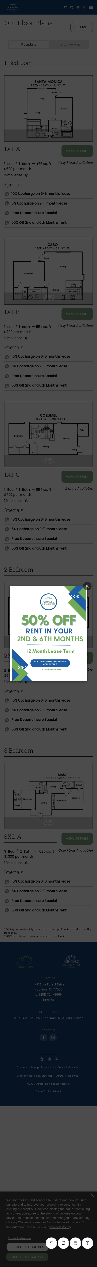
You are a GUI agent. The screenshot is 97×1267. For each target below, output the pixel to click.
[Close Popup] (87, 586)
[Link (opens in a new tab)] (49, 633)
